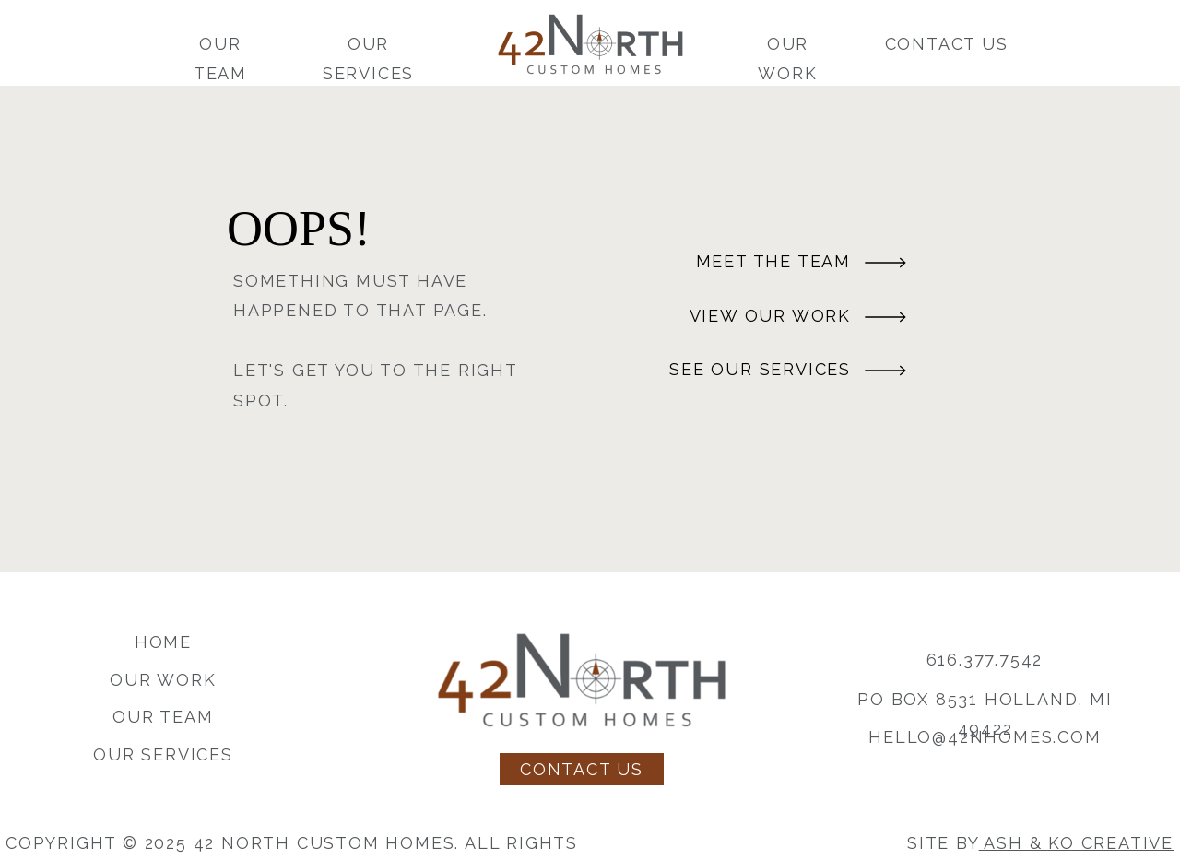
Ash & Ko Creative (1076, 843)
